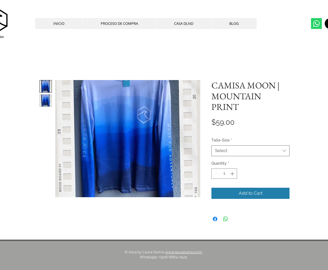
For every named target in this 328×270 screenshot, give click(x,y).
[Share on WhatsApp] (225, 219)
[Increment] (232, 174)
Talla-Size (221, 140)
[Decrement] (215, 174)
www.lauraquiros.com (184, 252)
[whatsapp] (316, 23)
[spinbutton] (224, 174)
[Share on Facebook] (215, 219)
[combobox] (250, 150)
